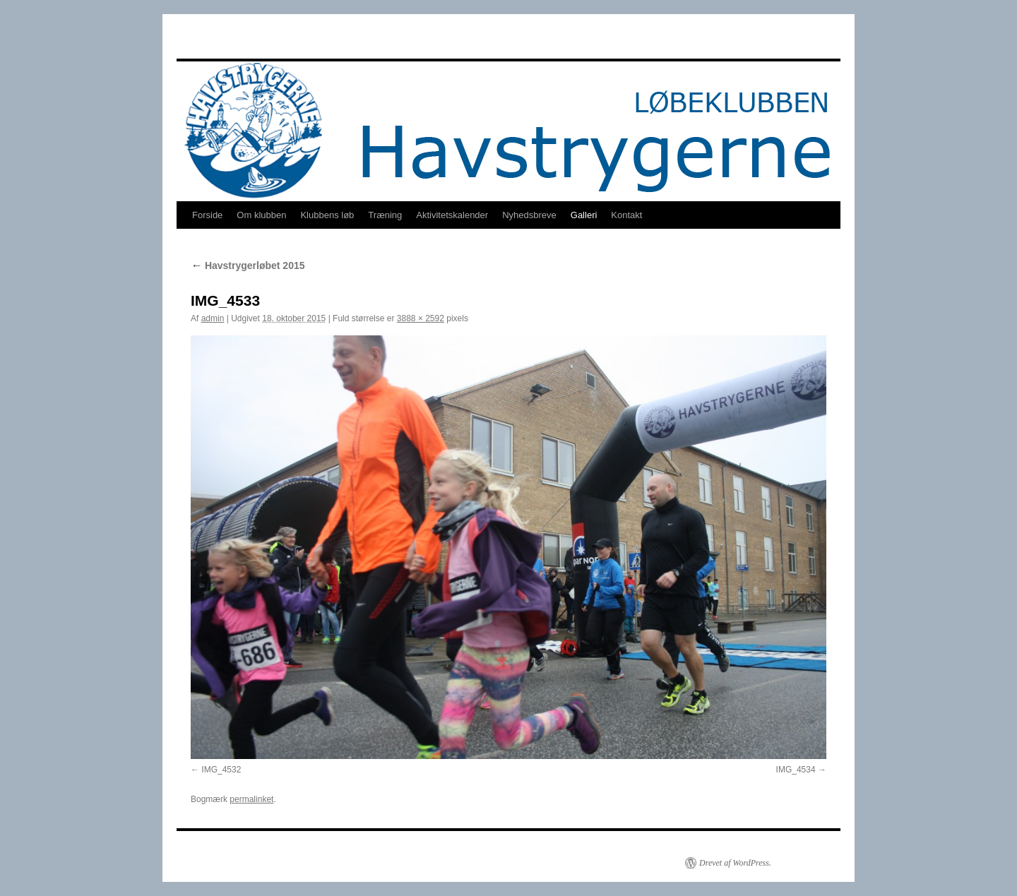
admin (213, 318)
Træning (385, 215)
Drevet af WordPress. (735, 863)
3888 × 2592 (420, 318)
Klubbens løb (327, 215)
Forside (207, 215)
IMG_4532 (221, 770)
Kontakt (626, 215)
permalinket (251, 799)
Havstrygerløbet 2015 (248, 265)
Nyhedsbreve (529, 215)
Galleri (584, 215)
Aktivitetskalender (452, 215)
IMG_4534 (796, 770)
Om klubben (261, 215)
